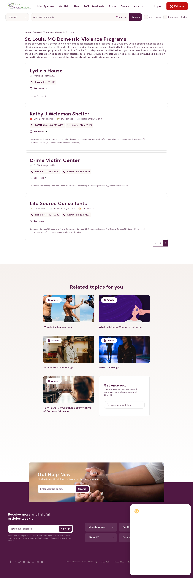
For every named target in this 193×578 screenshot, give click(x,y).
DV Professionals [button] (94, 6)
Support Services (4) (137, 229)
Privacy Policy (105, 562)
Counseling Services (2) (117, 139)
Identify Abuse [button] (45, 6)
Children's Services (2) (39, 232)
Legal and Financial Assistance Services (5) (69, 186)
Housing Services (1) (38, 96)
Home (28, 32)
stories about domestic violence (89, 57)
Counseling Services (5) (98, 229)
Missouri (59, 32)
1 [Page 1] (160, 243)
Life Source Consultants (58, 203)
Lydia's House (46, 71)
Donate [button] (125, 6)
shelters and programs (46, 50)
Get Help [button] (64, 6)
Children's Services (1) (118, 186)
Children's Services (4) (39, 142)
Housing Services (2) (118, 229)
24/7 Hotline (155, 17)
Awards (138, 6)
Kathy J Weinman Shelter (60, 114)
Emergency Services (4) (40, 186)
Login (157, 6)
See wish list (88, 208)
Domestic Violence (43, 32)
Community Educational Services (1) (65, 142)
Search (136, 17)
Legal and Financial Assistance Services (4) (69, 139)
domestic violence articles (118, 53)
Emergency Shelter (178, 17)
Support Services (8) (97, 139)
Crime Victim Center (55, 160)
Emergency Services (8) (40, 139)
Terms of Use (119, 562)
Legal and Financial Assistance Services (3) (69, 229)
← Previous (155, 243)
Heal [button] (76, 6)
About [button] (112, 6)
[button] (38, 88)
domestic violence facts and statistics (55, 53)
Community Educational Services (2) (65, 232)
